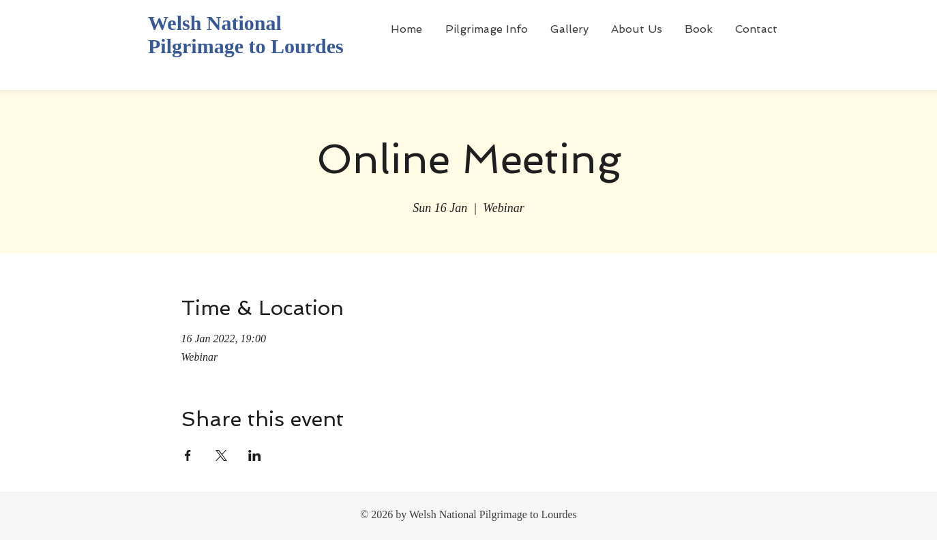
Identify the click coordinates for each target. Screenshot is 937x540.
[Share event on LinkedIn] (254, 455)
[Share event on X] (221, 455)
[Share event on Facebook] (187, 455)
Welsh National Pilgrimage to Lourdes (246, 34)
